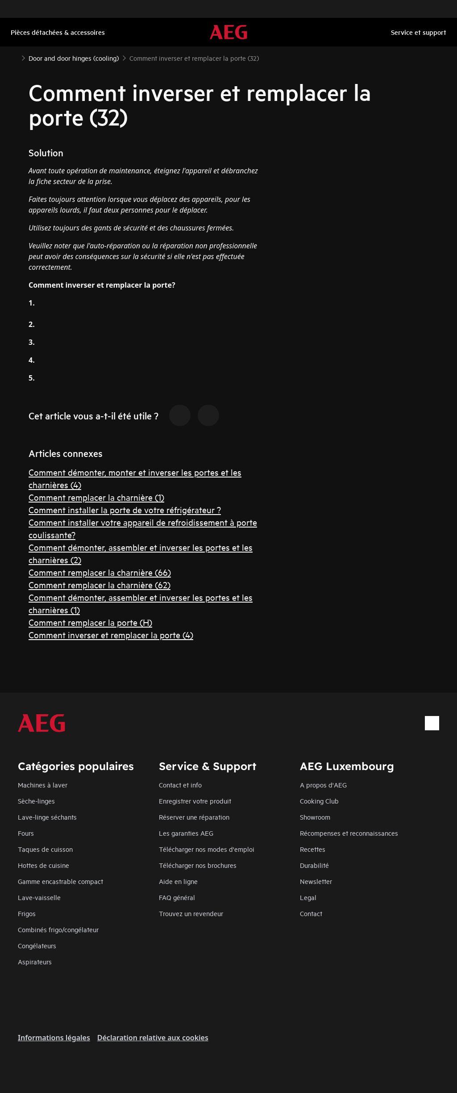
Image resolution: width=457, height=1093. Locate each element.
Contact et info (180, 784)
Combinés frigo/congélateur (58, 929)
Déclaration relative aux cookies (152, 1038)
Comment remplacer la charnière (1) (96, 497)
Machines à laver (42, 784)
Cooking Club (319, 800)
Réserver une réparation (194, 816)
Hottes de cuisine (43, 865)
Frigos (27, 913)
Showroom (315, 816)
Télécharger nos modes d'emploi (206, 849)
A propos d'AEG (323, 784)
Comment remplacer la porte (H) (90, 622)
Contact (311, 913)
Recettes (312, 849)
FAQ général (177, 897)
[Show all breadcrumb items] (14, 57)
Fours (26, 833)
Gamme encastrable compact (60, 881)
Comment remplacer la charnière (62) (99, 584)
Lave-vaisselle (39, 897)
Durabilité (314, 865)
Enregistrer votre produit (195, 800)
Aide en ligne (178, 881)
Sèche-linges (36, 800)
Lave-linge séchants (47, 816)
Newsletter (316, 881)
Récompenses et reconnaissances (349, 833)
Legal (308, 897)
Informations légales (54, 1038)
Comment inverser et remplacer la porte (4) (111, 634)
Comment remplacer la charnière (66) (100, 572)
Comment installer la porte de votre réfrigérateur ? (125, 509)
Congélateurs (37, 945)
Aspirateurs (35, 961)
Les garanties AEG (186, 833)
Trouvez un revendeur (191, 913)
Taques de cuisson (45, 849)
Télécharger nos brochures (198, 865)
